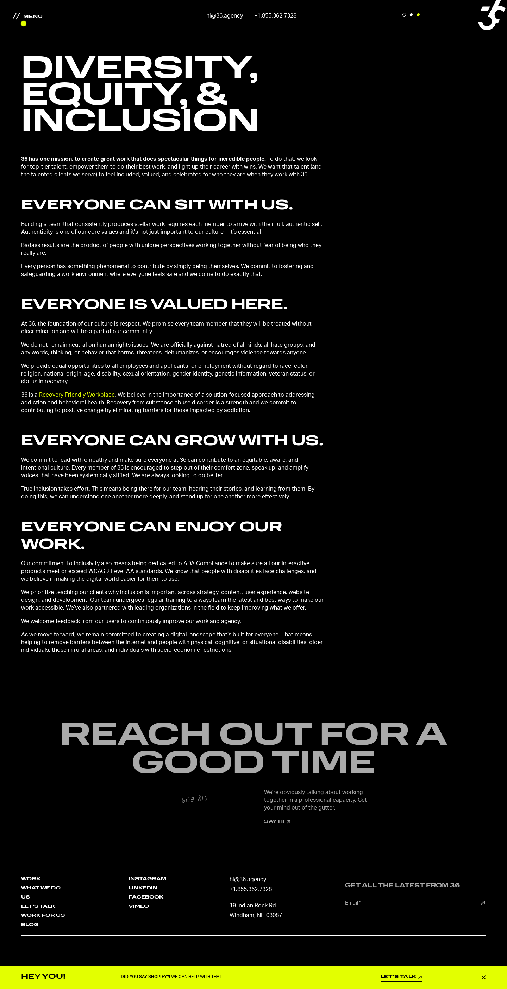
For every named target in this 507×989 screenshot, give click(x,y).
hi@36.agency (224, 16)
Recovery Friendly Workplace (77, 395)
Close (484, 977)
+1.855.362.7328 (275, 16)
